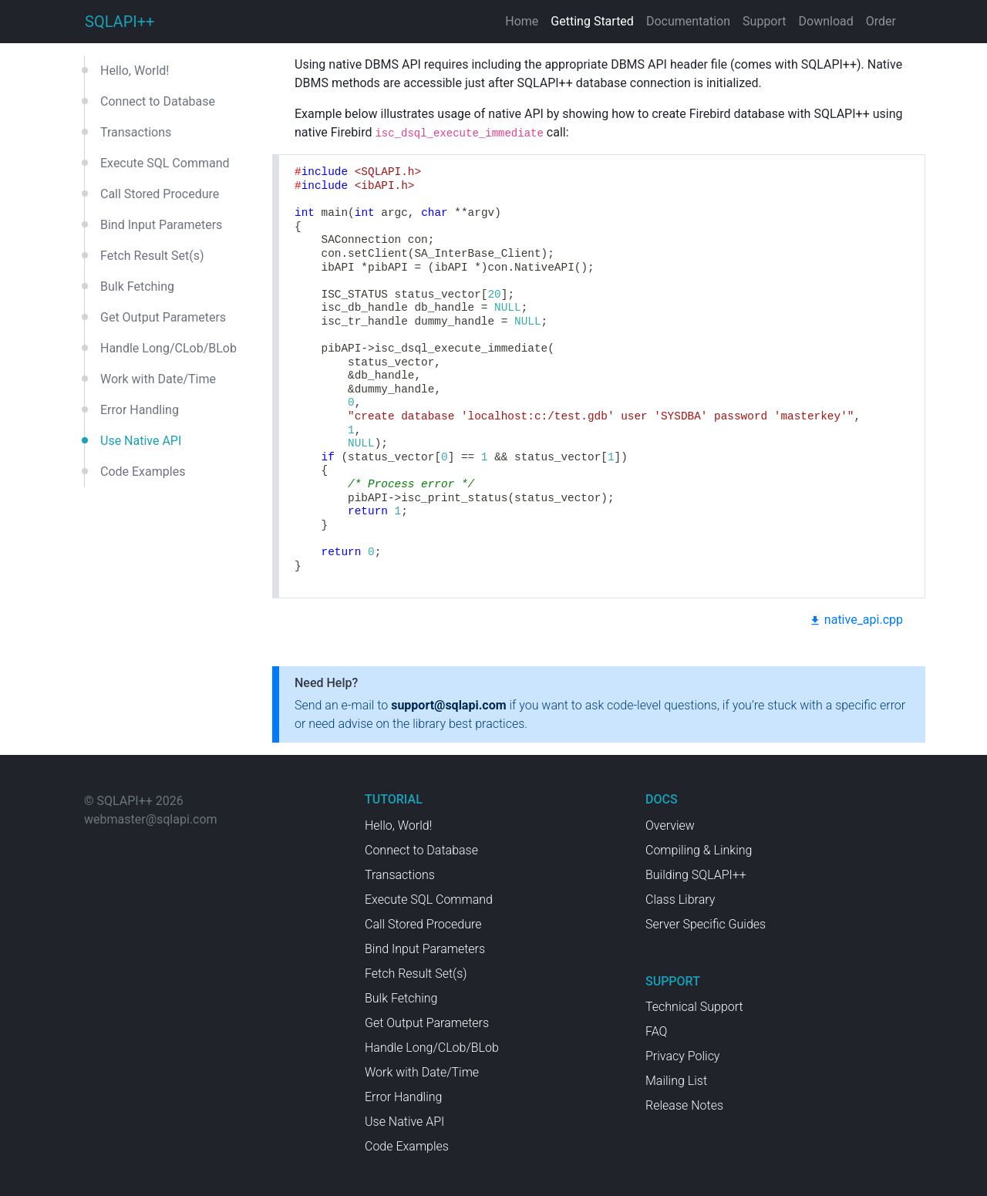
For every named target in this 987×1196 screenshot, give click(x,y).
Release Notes (684, 1105)
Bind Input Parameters (161, 224)
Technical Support (694, 1006)
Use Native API (140, 440)
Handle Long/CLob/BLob (168, 348)
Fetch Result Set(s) (152, 255)
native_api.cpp (856, 619)
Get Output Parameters (163, 317)
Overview (670, 825)
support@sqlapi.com (448, 705)
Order (881, 21)
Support (764, 21)
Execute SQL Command (165, 163)
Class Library (680, 899)
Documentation (688, 21)
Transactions (135, 132)
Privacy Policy (682, 1056)
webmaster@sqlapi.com (150, 819)
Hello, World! (134, 70)
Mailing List (676, 1080)
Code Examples (142, 471)
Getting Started (592, 21)
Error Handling (139, 410)
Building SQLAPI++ (695, 875)
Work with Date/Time (158, 379)
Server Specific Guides (705, 924)
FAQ (656, 1031)
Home (521, 21)
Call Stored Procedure (159, 194)
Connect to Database (157, 101)
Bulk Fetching (137, 286)
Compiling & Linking (698, 850)
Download (826, 21)
